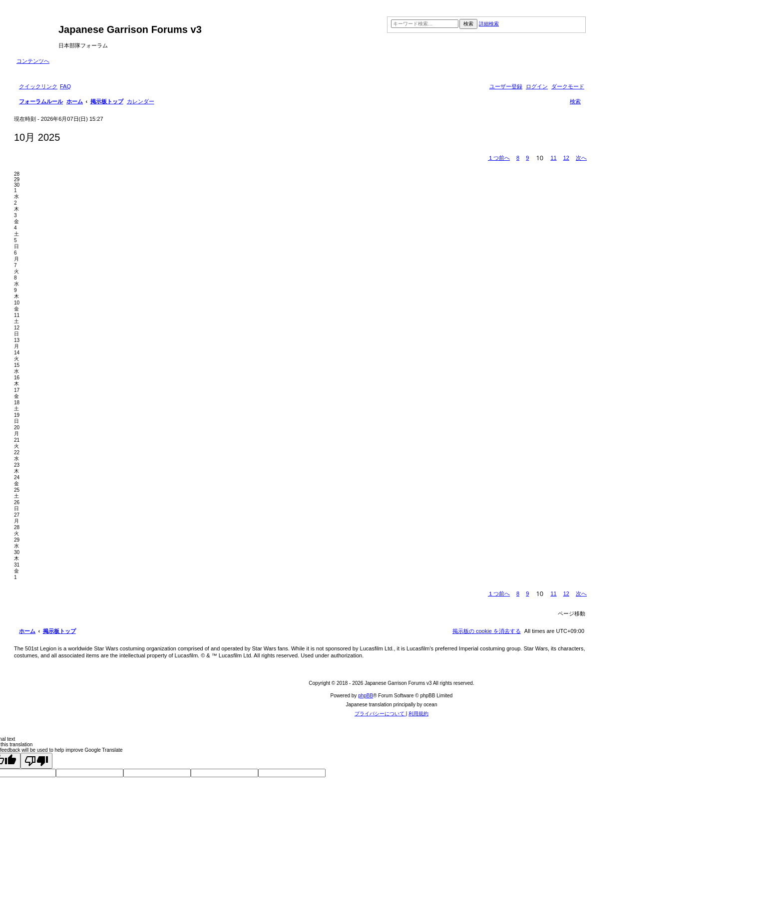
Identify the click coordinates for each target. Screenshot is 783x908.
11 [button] (553, 158)
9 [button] (527, 158)
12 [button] (566, 158)
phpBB (365, 695)
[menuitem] (65, 86)
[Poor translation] (36, 761)
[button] (498, 158)
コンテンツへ (32, 61)
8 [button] (517, 158)
